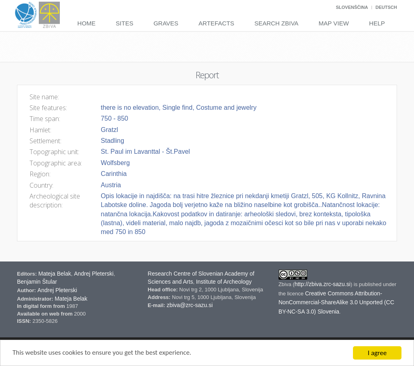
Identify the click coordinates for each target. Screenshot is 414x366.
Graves (166, 23)
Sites (124, 23)
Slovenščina (352, 7)
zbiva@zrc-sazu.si (190, 305)
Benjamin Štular (37, 281)
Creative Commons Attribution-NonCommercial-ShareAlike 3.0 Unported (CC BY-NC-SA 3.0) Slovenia (336, 302)
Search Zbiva (276, 23)
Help (377, 23)
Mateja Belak (54, 273)
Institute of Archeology (224, 281)
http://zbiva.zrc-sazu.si (322, 284)
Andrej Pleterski (94, 273)
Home (86, 23)
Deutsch (386, 7)
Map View (334, 23)
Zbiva (286, 284)
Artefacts (216, 23)
